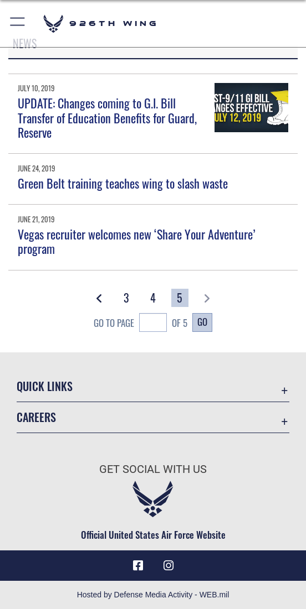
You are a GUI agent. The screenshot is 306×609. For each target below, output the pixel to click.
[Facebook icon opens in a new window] (138, 566)
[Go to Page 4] (153, 298)
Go (202, 322)
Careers (36, 417)
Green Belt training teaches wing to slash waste (123, 183)
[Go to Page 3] (126, 298)
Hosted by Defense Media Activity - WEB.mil (153, 594)
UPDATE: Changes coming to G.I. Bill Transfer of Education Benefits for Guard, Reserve (107, 117)
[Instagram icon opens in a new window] (168, 566)
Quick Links (45, 386)
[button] (18, 23)
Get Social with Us (153, 469)
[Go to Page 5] (180, 298)
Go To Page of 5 (140, 323)
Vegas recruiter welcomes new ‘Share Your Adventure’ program (137, 241)
